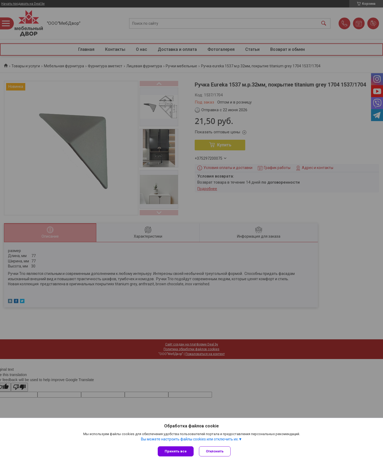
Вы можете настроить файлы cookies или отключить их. (190, 439)
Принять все (176, 451)
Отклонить (215, 451)
